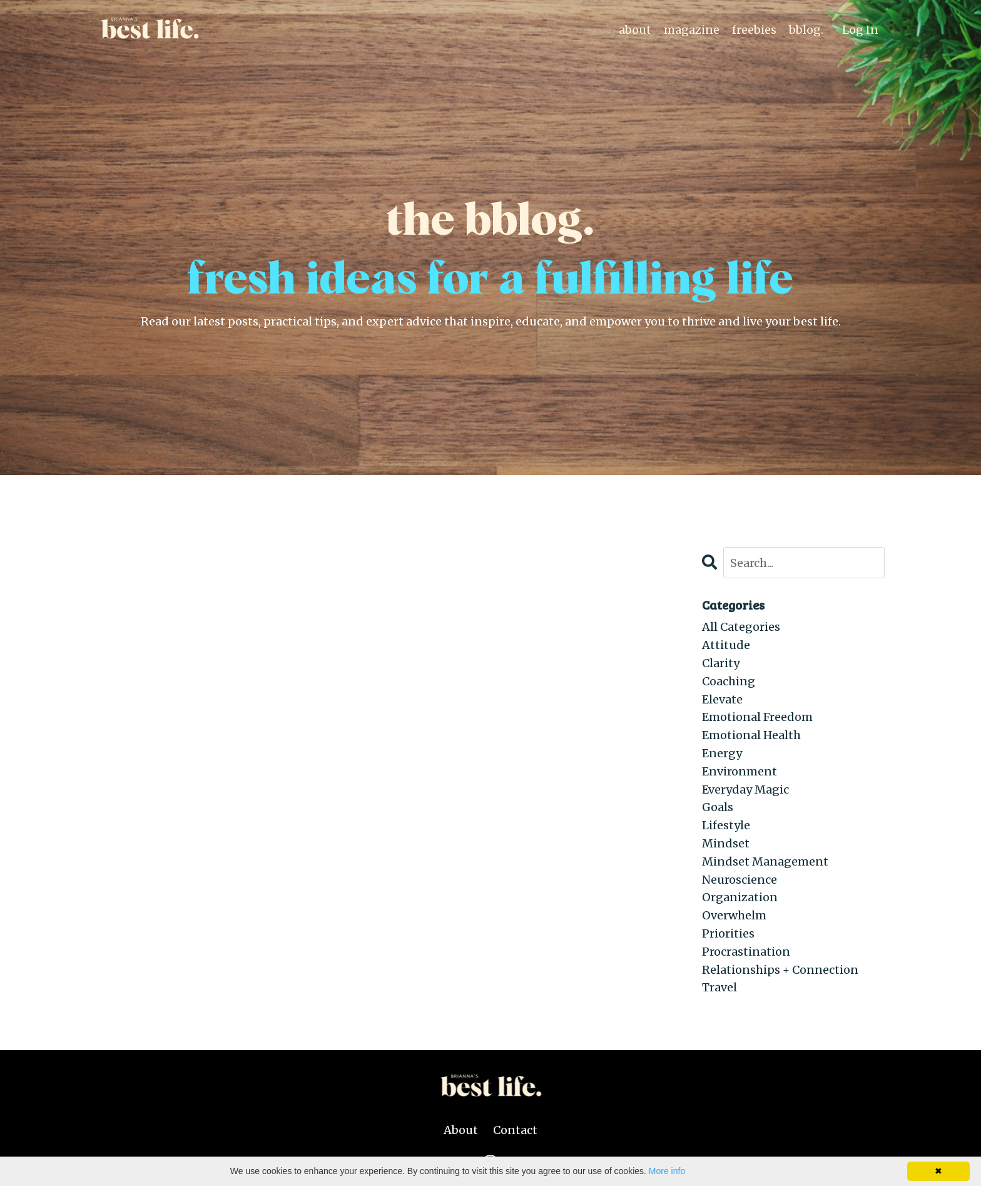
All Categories (741, 627)
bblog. (806, 30)
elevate (722, 699)
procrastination (746, 951)
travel (719, 987)
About (461, 1130)
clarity (721, 663)
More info (667, 1171)
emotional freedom (757, 717)
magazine (691, 30)
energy (722, 753)
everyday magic (745, 789)
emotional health (751, 735)
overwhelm (734, 915)
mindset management (765, 861)
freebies (754, 30)
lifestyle (726, 825)
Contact (515, 1130)
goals (717, 807)
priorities (728, 933)
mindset (726, 843)
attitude (726, 645)
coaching (728, 681)
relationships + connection (780, 970)
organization (740, 897)
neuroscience (739, 879)
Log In (860, 30)
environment (739, 771)
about (635, 30)
